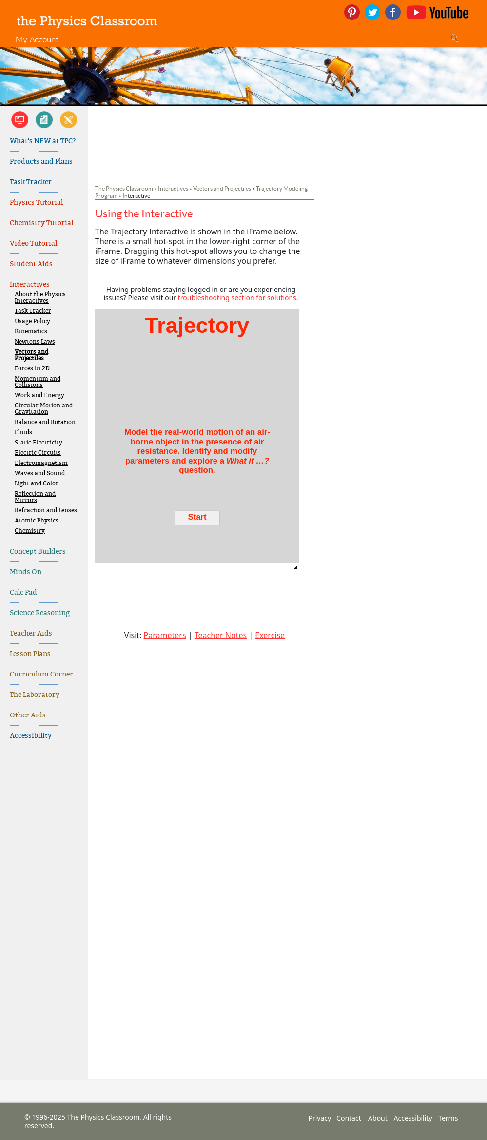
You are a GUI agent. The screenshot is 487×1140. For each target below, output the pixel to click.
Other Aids (28, 715)
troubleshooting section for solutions (237, 297)
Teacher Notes (221, 635)
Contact (348, 1117)
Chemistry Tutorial (41, 223)
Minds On (25, 572)
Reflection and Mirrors (35, 497)
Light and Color (36, 484)
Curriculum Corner (41, 674)
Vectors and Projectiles (31, 355)
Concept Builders (38, 551)
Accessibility (31, 736)
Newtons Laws (35, 342)
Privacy (319, 1117)
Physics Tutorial (36, 202)
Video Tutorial (33, 243)
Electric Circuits (38, 453)
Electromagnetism (41, 463)
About (378, 1117)
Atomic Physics (36, 521)
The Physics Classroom (124, 188)
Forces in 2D (32, 369)
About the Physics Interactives (40, 297)
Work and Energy (39, 395)
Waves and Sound (40, 473)
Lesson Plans (30, 654)
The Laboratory (34, 695)
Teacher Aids (31, 633)
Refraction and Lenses (46, 510)
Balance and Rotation (45, 422)
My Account (37, 39)
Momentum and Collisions (37, 382)
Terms (448, 1117)
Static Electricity (38, 443)
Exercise (270, 635)
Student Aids (31, 264)
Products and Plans (41, 161)
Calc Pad (23, 592)
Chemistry (30, 531)
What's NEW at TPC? (43, 141)
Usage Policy (32, 321)
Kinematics (31, 331)
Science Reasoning (40, 613)
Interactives (30, 284)
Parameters (165, 635)
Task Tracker (31, 182)
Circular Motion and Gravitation (44, 409)
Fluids (23, 432)
